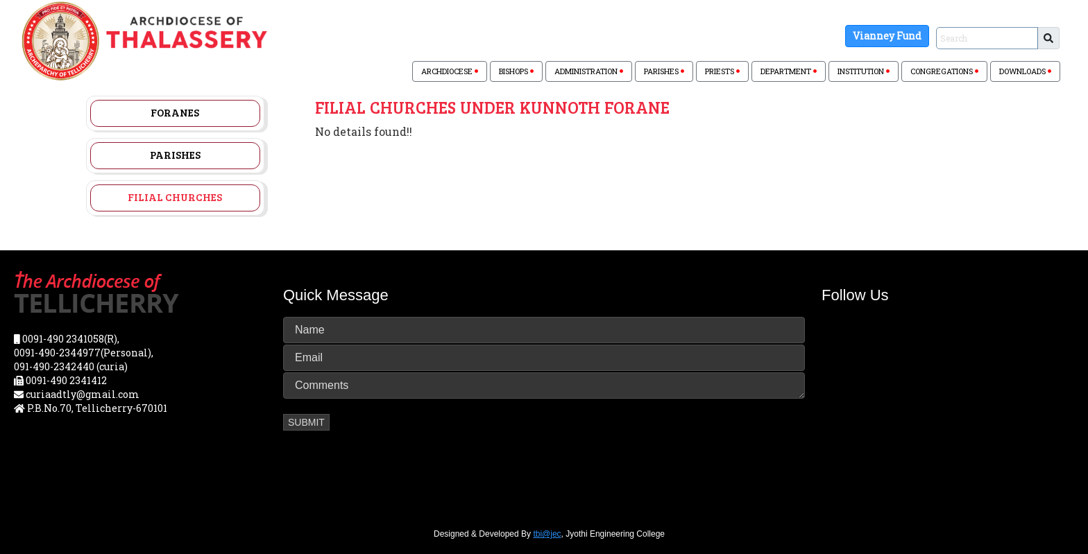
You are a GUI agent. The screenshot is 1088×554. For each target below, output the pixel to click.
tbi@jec (547, 534)
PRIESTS (722, 71)
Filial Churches (175, 197)
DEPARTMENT (788, 71)
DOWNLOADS (1025, 71)
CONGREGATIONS (944, 71)
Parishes (175, 155)
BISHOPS (516, 71)
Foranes (175, 112)
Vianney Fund (887, 35)
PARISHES (664, 71)
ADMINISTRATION (588, 71)
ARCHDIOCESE (449, 71)
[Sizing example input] (987, 38)
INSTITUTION (864, 71)
